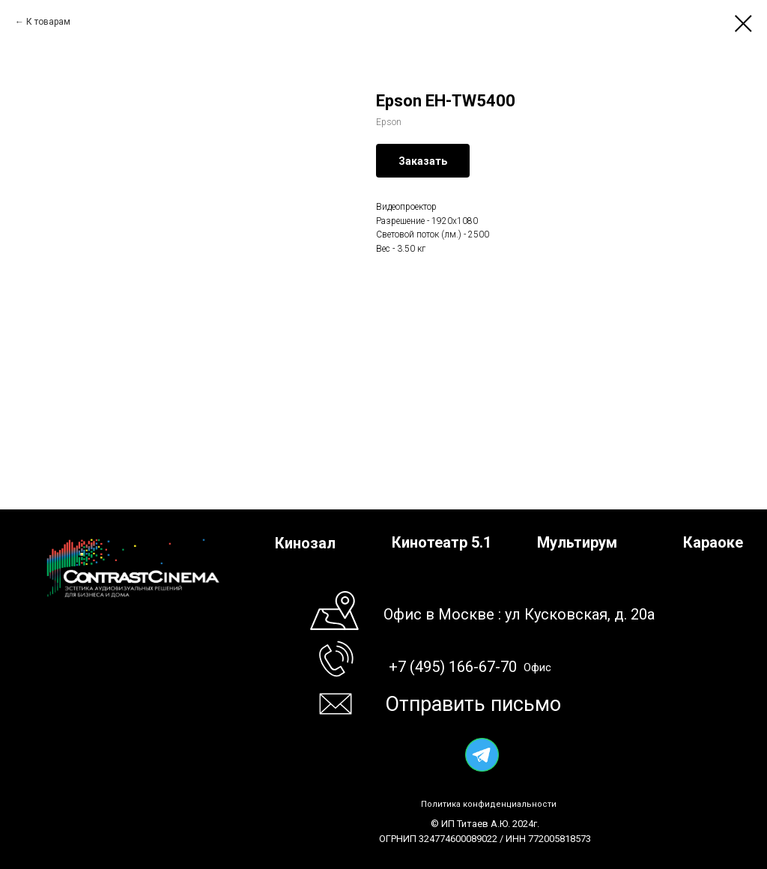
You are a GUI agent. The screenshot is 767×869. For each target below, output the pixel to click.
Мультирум (577, 542)
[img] (482, 754)
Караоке (713, 542)
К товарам (48, 21)
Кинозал (305, 543)
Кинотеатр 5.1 (441, 542)
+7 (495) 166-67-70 (453, 667)
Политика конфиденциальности (489, 804)
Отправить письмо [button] (473, 704)
